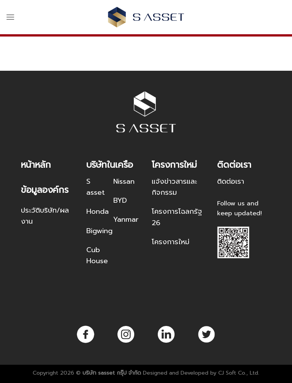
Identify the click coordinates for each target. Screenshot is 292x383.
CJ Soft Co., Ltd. (238, 373)
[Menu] (10, 17)
